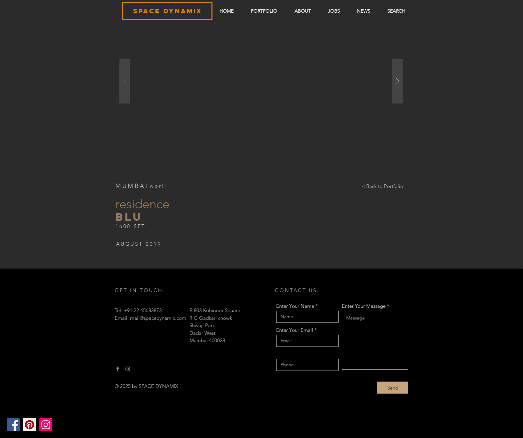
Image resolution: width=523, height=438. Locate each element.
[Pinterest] (29, 424)
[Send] (392, 388)
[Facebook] (13, 424)
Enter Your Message (364, 305)
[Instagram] (45, 424)
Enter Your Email (294, 330)
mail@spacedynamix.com (158, 318)
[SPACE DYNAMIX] (167, 11)
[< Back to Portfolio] (382, 186)
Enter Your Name (295, 305)
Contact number (294, 354)
